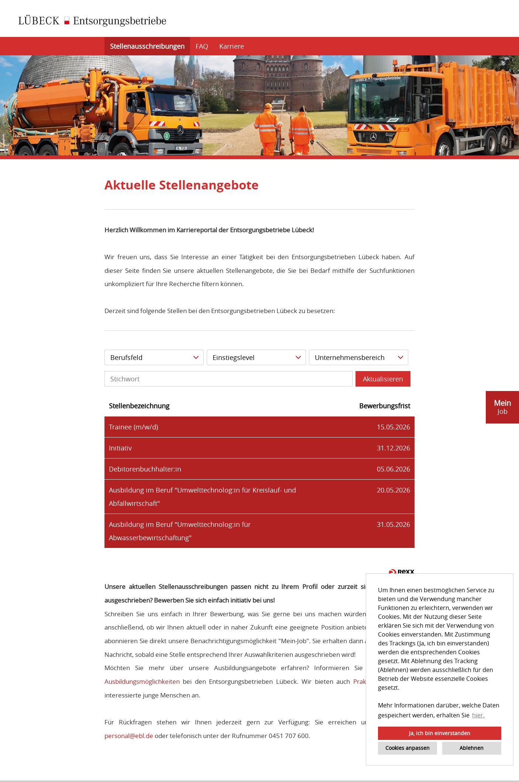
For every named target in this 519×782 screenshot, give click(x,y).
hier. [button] (478, 715)
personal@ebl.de (128, 735)
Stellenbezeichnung (139, 405)
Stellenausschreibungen (147, 46)
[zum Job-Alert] (502, 407)
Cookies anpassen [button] (407, 747)
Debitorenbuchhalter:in (145, 468)
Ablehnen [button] (472, 747)
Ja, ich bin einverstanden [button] (439, 733)
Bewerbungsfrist (384, 405)
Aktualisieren (383, 378)
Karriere (231, 46)
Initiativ (120, 447)
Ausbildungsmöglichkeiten (142, 681)
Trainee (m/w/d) (133, 426)
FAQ (202, 46)
